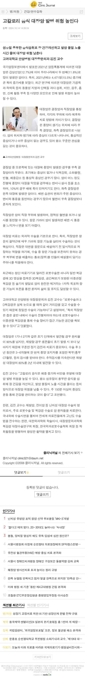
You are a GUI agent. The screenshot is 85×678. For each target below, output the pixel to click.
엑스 (13, 36)
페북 (6, 36)
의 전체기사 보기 (61, 453)
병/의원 (14, 11)
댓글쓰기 (64, 472)
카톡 (20, 36)
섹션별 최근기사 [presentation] (13, 605)
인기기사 (9, 511)
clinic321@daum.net (30, 458)
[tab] (13, 605)
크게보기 (75, 36)
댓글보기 (21, 472)
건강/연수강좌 (33, 11)
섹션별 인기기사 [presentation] (38, 605)
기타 (27, 36)
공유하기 (81, 12)
